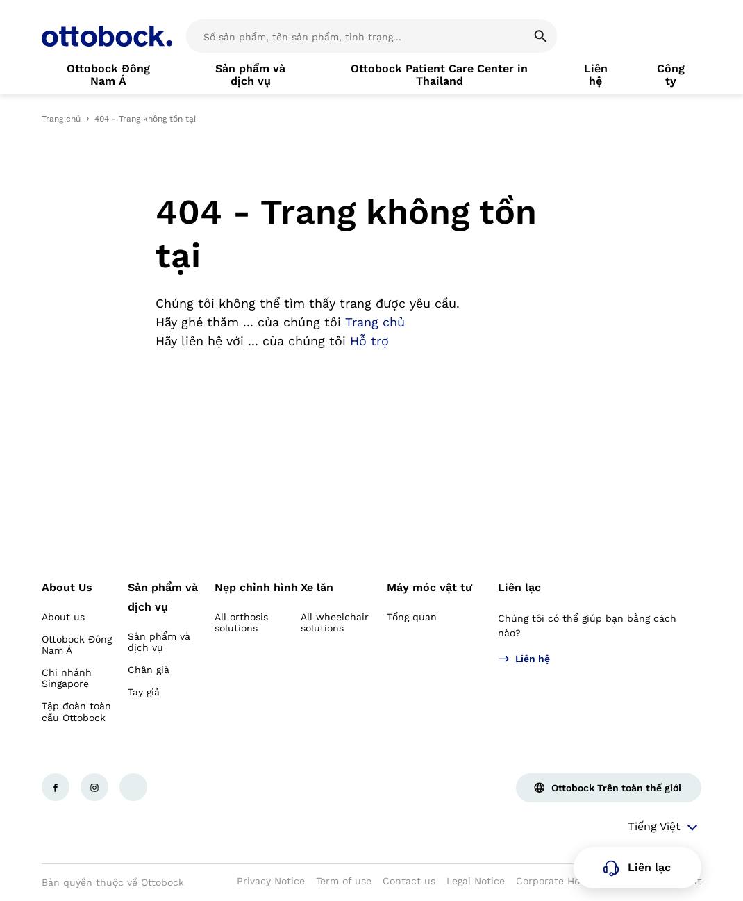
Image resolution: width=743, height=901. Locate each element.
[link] (108, 75)
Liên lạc (519, 587)
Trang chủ (61, 119)
